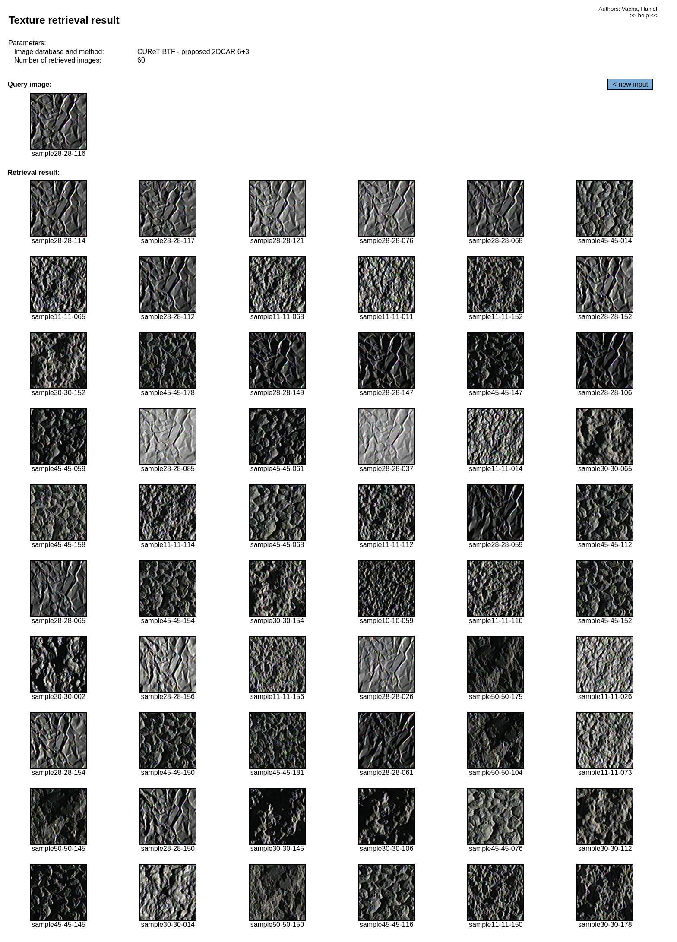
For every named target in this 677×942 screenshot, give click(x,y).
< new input (630, 84)
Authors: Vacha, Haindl (628, 9)
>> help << (643, 15)
